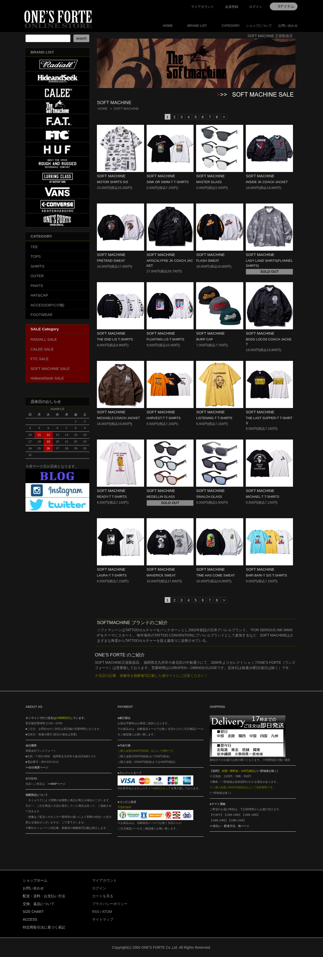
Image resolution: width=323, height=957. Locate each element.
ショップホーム (35, 880)
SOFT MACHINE (126, 108)
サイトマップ (102, 919)
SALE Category (45, 329)
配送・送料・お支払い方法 (44, 896)
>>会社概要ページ (36, 767)
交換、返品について (39, 904)
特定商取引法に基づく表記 (44, 927)
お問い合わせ (288, 25)
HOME (168, 25)
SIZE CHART (33, 912)
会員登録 (231, 7)
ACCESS (30, 919)
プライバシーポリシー (109, 904)
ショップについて (259, 25)
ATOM (107, 912)
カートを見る (102, 896)
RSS (95, 912)
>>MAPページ (56, 783)
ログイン (255, 7)
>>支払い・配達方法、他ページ (229, 825)
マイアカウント (202, 7)
